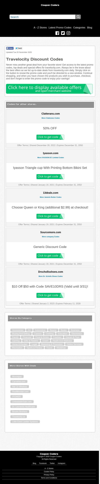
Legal (34, 344)
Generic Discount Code (50, 247)
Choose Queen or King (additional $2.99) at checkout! (50, 207)
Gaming (16, 341)
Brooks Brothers (19, 412)
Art (29, 330)
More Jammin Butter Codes (50, 197)
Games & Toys (72, 337)
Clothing (50, 334)
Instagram (61, 463)
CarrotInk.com (18, 381)
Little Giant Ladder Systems (25, 422)
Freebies (57, 337)
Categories (79, 27)
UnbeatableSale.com (22, 402)
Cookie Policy (49, 471)
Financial (27, 337)
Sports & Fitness (34, 348)
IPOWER (16, 396)
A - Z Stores (40, 27)
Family (15, 337)
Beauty (53, 330)
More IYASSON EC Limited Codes (50, 157)
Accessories (17, 330)
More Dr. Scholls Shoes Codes (51, 276)
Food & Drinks (42, 337)
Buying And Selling (21, 334)
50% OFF (50, 128)
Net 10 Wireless (19, 387)
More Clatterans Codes (51, 118)
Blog (89, 27)
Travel (49, 348)
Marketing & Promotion (52, 344)
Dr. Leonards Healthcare (23, 407)
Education (62, 334)
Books (64, 330)
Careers (38, 334)
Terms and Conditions (49, 478)
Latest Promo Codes (60, 27)
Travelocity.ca (18, 417)
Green (45, 341)
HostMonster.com (20, 391)
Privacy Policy (49, 475)
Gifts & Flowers (31, 341)
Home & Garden (19, 344)
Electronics (77, 334)
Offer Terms (22, 145)
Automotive (40, 330)
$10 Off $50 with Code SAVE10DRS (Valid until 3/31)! (50, 286)
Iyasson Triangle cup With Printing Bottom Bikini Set (50, 167)
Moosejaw (17, 376)
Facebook (43, 463)
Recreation (17, 348)
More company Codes (50, 237)
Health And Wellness (62, 341)
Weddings (61, 348)
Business (75, 330)
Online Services (74, 344)
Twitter (52, 463)
